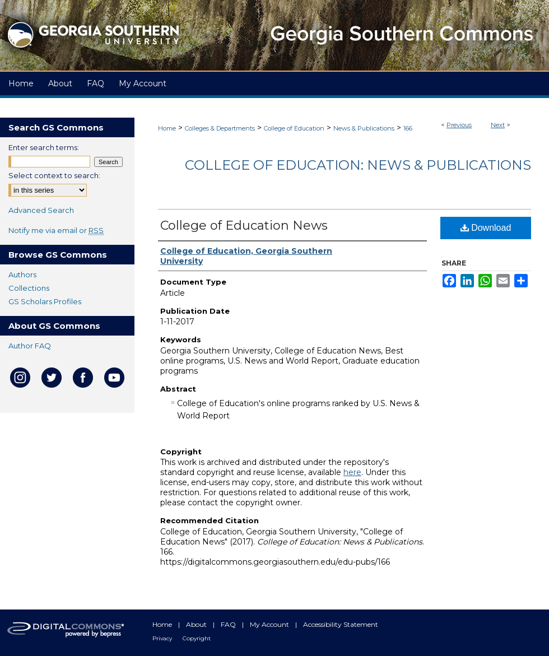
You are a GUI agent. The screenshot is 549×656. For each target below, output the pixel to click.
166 (407, 128)
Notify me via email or (56, 230)
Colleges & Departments (220, 128)
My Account (270, 624)
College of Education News (244, 225)
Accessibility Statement (340, 624)
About (197, 624)
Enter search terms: (43, 147)
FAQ (229, 624)
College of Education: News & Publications (358, 165)
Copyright (197, 638)
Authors (22, 274)
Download (485, 227)
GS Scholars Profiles (44, 301)
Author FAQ (29, 345)
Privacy (163, 638)
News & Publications (363, 128)
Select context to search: (54, 175)
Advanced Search (41, 210)
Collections (28, 287)
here (352, 472)
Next (498, 125)
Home (167, 128)
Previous (459, 125)
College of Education (294, 128)
